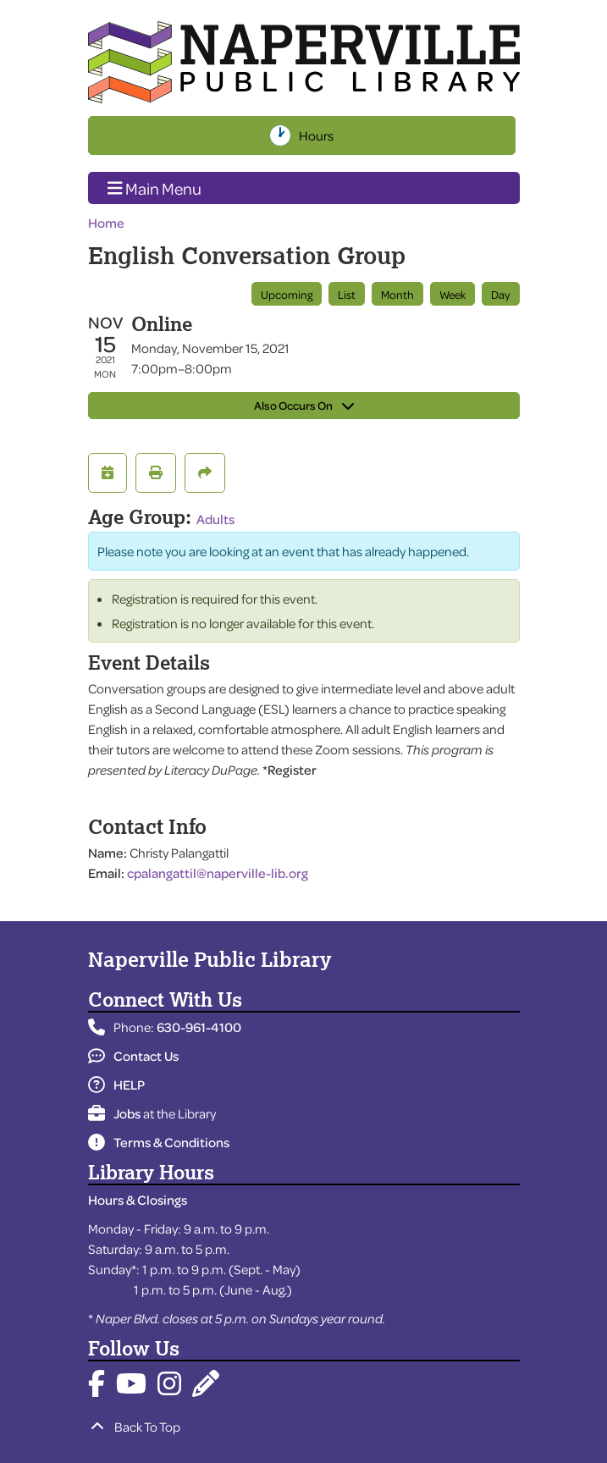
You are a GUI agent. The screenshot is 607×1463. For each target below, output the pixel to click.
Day (500, 294)
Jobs (114, 1113)
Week (452, 294)
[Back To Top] (304, 1427)
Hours (318, 135)
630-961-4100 (199, 1027)
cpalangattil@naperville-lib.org (217, 872)
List (347, 294)
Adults (215, 519)
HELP (116, 1084)
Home (106, 222)
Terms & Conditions (158, 1142)
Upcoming (286, 294)
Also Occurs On (304, 405)
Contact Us (133, 1055)
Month (397, 294)
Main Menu (154, 187)
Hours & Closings (137, 1199)
